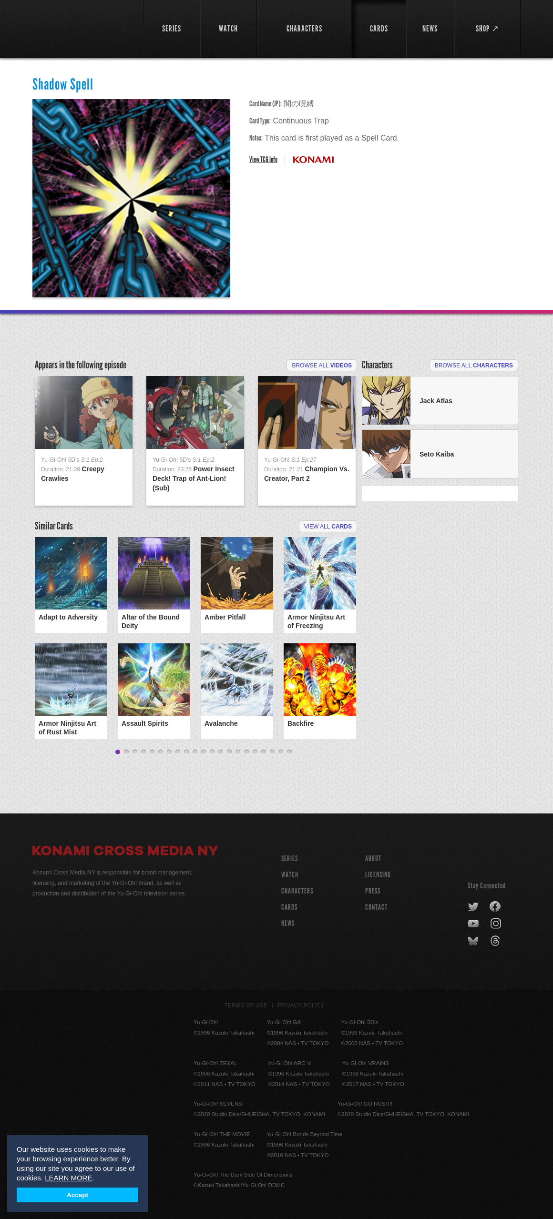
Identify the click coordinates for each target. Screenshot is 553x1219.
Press (372, 890)
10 (195, 752)
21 (289, 752)
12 (212, 752)
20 (281, 752)
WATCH (289, 874)
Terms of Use (246, 1005)
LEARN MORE (68, 1178)
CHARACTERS (297, 890)
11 (203, 752)
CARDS (289, 907)
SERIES (289, 858)
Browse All (322, 365)
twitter (474, 907)
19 (272, 752)
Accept (77, 1195)
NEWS (288, 923)
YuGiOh (82, 27)
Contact (376, 907)
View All (328, 526)
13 (221, 752)
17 (255, 752)
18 (263, 752)
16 (246, 752)
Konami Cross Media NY (125, 852)
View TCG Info (263, 159)
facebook (496, 907)
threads (496, 941)
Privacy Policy (301, 1005)
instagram (496, 924)
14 (229, 752)
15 (238, 752)
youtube (474, 924)
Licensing (378, 874)
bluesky (474, 941)
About (373, 858)
